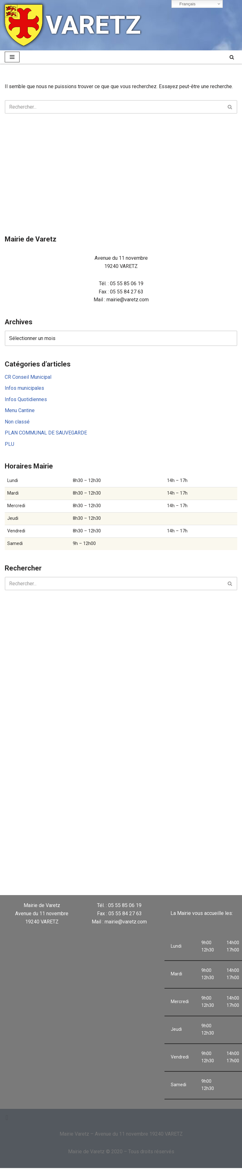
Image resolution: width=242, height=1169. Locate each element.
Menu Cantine (20, 411)
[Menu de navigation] (12, 57)
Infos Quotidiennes (26, 399)
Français (184, 4)
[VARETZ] (73, 25)
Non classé (17, 422)
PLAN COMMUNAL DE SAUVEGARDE (46, 433)
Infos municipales (24, 388)
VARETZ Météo (151, 869)
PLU (9, 444)
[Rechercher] (231, 57)
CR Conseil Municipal (28, 377)
